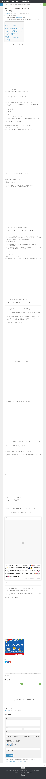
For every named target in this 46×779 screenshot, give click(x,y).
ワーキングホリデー (28, 673)
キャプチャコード (9, 750)
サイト (7, 731)
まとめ (7, 36)
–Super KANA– (8, 578)
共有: (8, 39)
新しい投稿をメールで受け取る (13, 741)
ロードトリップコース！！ (11, 25)
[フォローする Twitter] (24, 775)
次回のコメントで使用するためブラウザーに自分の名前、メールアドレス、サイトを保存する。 (23, 737)
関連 (8, 40)
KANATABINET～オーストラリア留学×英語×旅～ (16, 1)
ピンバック (17, 710)
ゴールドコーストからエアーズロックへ (13, 30)
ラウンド (16, 673)
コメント (8, 710)
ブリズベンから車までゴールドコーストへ (14, 28)
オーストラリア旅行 (9, 4)
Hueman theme (29, 772)
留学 (29, 4)
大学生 (39, 673)
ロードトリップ (21, 673)
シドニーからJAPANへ (10, 34)
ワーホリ (35, 673)
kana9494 (8, 13)
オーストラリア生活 (17, 4)
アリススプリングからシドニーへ (12, 33)
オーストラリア (10, 673)
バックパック (25, 4)
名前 (7, 727)
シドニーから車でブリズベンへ (12, 26)
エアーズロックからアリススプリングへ (13, 31)
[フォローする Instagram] (22, 775)
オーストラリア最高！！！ (13, 37)
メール (25, 727)
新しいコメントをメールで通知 (13, 740)
